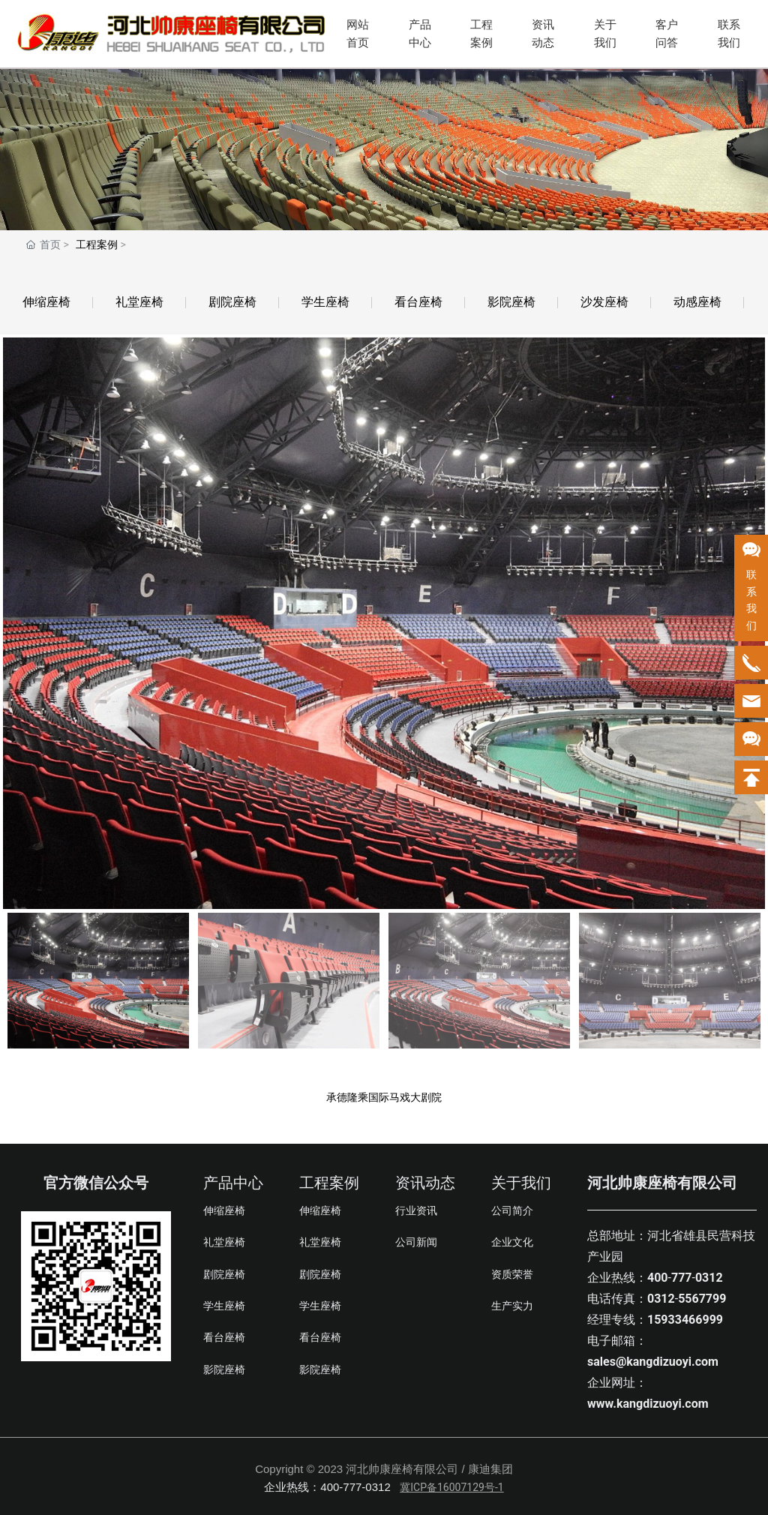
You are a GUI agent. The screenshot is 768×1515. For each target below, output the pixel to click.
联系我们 (729, 34)
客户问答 (667, 34)
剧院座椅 (232, 302)
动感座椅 (698, 302)
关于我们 (605, 34)
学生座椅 (326, 302)
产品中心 (420, 34)
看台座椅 (418, 302)
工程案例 (481, 34)
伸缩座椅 (46, 302)
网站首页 (357, 34)
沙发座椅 (604, 302)
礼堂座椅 (140, 302)
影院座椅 (512, 302)
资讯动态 (543, 34)
